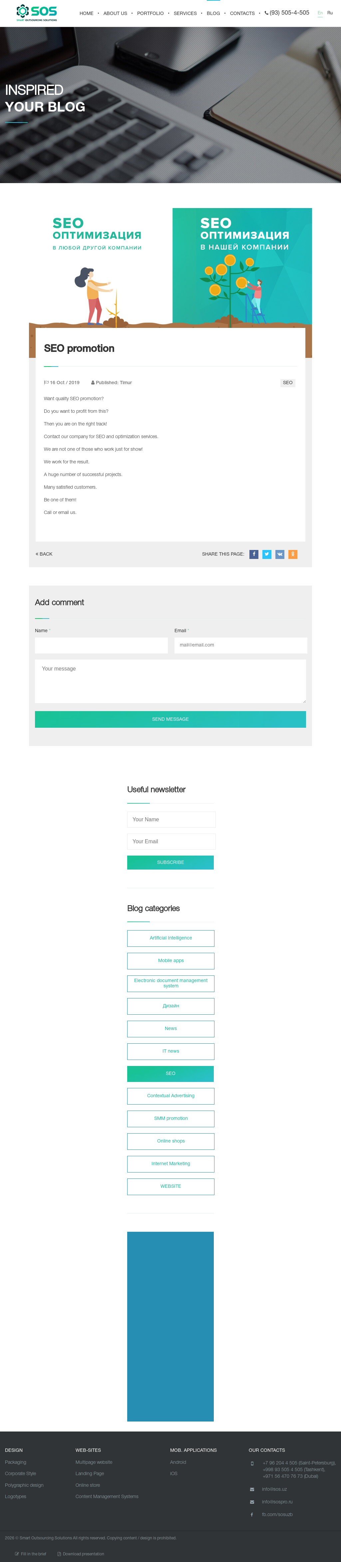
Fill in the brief (30, 1554)
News (171, 1029)
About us (115, 14)
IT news (171, 1051)
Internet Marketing (171, 1164)
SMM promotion (171, 1119)
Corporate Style (20, 1474)
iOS (173, 1474)
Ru (330, 13)
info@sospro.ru (271, 1502)
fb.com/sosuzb (271, 1514)
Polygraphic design (24, 1485)
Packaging (15, 1462)
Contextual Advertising (170, 1096)
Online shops (171, 1141)
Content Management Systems (107, 1497)
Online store (88, 1485)
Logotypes (15, 1497)
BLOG (213, 14)
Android (178, 1462)
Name (43, 631)
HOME (87, 14)
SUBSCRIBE (170, 863)
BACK (44, 554)
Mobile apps (171, 961)
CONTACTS (242, 14)
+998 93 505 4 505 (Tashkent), (294, 1470)
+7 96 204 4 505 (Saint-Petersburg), (299, 1463)
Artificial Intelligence (171, 938)
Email (181, 631)
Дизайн (171, 1006)
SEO (288, 383)
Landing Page (90, 1474)
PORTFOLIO (150, 14)
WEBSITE (171, 1186)
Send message (170, 719)
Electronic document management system (170, 983)
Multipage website (94, 1462)
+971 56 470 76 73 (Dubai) (290, 1476)
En (320, 13)
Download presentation (81, 1554)
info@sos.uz (268, 1489)
